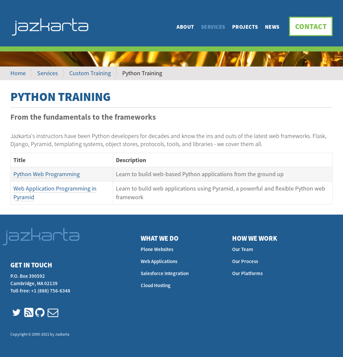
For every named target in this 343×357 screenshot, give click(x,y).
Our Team (242, 249)
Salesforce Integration (165, 273)
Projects (245, 26)
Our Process (245, 261)
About (185, 26)
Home (18, 73)
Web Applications (159, 261)
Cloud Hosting (155, 285)
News (272, 26)
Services (213, 26)
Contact (311, 26)
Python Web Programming (46, 174)
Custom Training (90, 73)
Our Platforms (247, 273)
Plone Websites (157, 249)
